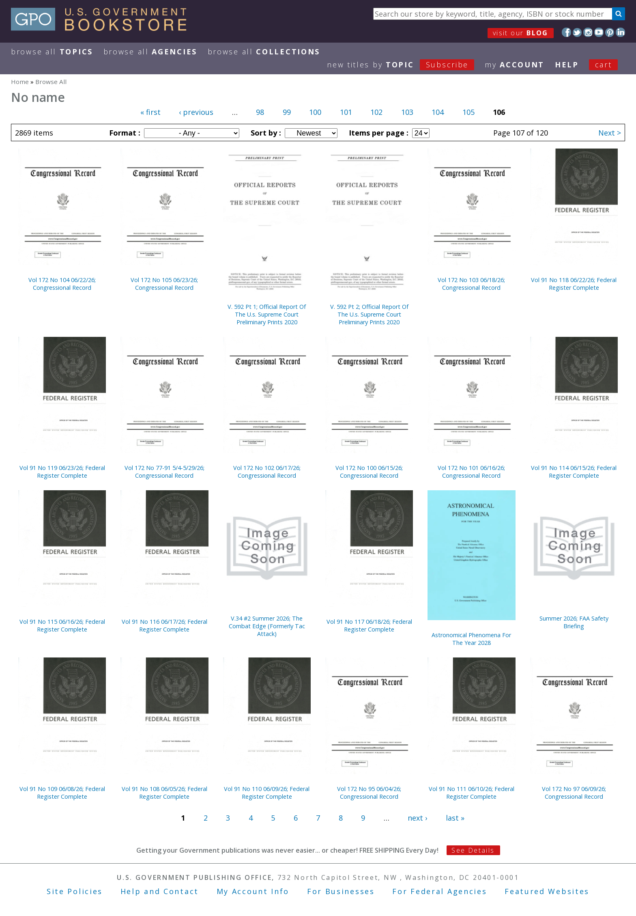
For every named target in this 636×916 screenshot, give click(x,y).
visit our (520, 32)
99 (287, 112)
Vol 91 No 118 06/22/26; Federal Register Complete (574, 283)
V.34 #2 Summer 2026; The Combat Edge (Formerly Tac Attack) (267, 626)
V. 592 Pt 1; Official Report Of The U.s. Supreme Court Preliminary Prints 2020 (267, 314)
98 (260, 112)
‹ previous (196, 112)
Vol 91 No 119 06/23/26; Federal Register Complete (62, 471)
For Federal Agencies (439, 891)
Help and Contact (159, 891)
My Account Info (253, 891)
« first (150, 112)
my (514, 64)
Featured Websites (547, 891)
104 (438, 112)
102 (376, 112)
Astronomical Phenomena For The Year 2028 (471, 639)
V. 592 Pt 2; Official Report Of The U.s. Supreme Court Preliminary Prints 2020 (369, 314)
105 (468, 112)
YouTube (599, 32)
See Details (472, 850)
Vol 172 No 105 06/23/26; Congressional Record (164, 283)
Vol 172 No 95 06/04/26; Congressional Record (369, 792)
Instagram (588, 32)
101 (346, 112)
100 (315, 112)
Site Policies (75, 891)
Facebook (566, 32)
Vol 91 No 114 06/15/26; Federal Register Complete (574, 471)
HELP (567, 64)
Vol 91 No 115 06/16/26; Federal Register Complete (62, 625)
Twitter (577, 32)
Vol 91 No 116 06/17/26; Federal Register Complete (164, 625)
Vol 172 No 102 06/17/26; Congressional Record (267, 471)
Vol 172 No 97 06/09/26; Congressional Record (574, 792)
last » (455, 818)
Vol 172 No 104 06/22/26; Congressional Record (62, 283)
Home (20, 82)
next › (417, 818)
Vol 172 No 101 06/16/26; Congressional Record (471, 471)
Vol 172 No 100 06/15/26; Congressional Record (369, 471)
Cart (603, 64)
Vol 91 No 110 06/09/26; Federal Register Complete (266, 792)
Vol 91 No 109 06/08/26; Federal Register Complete (62, 792)
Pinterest (610, 32)
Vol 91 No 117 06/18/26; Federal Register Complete (369, 625)
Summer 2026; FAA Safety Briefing (573, 622)
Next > (609, 133)
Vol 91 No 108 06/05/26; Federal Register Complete (164, 792)
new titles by (406, 64)
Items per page (377, 133)
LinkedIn (620, 32)
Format (123, 133)
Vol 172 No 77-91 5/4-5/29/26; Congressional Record (164, 471)
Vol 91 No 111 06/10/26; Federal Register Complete (471, 792)
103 (407, 112)
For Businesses (341, 891)
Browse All (52, 51)
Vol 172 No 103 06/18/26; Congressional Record (471, 283)
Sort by (265, 133)
